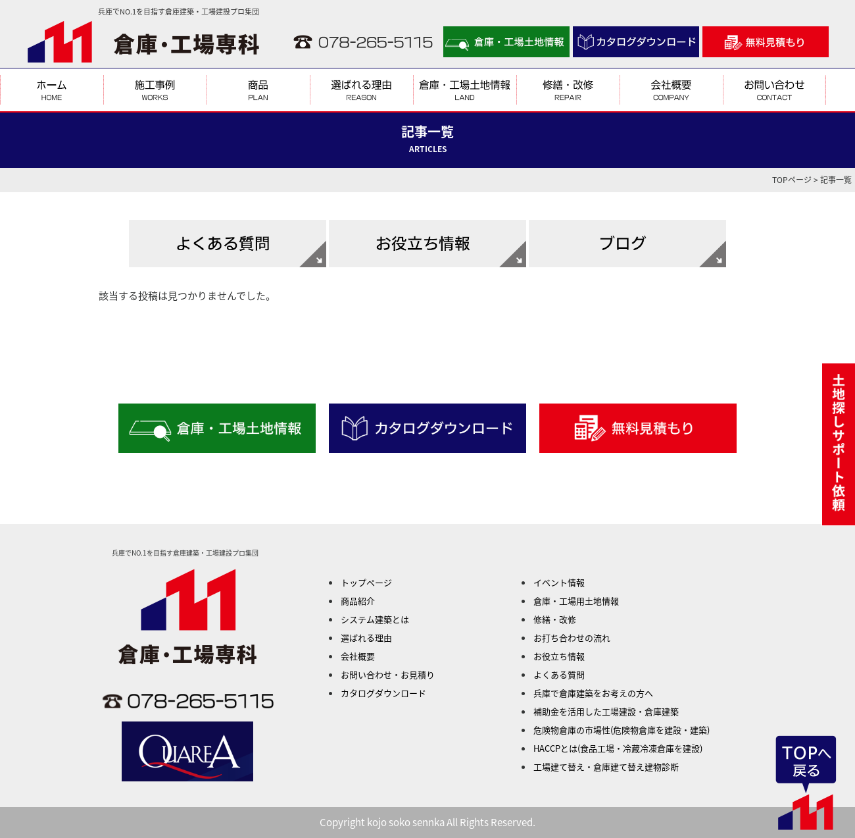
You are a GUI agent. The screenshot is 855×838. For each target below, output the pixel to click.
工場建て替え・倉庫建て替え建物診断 (606, 766)
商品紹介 (358, 600)
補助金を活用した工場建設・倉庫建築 (606, 711)
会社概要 (358, 656)
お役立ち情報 (559, 656)
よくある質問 (559, 674)
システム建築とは (375, 619)
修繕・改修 (554, 619)
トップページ (366, 582)
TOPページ (792, 180)
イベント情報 (559, 582)
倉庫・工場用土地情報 (576, 600)
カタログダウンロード (383, 693)
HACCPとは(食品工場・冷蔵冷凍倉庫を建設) (617, 748)
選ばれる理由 (366, 637)
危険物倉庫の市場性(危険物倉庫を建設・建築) (621, 729)
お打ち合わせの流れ (571, 637)
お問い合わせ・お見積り (388, 674)
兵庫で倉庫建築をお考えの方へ (593, 693)
